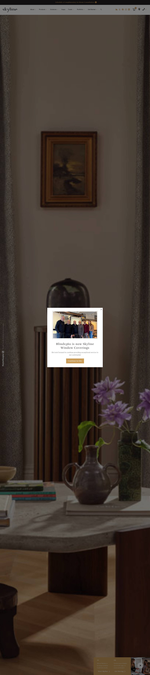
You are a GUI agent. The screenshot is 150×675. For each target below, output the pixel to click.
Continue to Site (75, 361)
